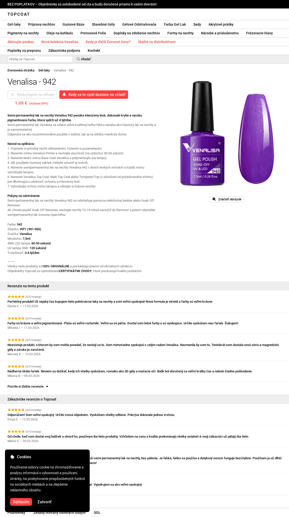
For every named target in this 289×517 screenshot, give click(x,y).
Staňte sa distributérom (156, 42)
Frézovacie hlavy (259, 33)
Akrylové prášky (221, 24)
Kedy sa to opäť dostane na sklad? (94, 94)
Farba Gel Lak (175, 24)
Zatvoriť (44, 502)
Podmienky (16, 513)
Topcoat (18, 14)
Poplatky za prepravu (24, 51)
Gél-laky (14, 24)
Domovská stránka (20, 70)
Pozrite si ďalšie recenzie (28, 386)
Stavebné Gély (103, 24)
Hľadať (83, 59)
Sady (197, 24)
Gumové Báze (73, 24)
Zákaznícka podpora (64, 51)
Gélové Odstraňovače (139, 24)
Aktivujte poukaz (20, 42)
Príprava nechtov (41, 24)
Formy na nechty (180, 33)
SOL (97, 513)
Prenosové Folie (93, 33)
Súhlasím (21, 502)
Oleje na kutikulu (59, 33)
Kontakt (94, 51)
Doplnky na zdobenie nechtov (137, 33)
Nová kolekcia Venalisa (59, 42)
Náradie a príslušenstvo (220, 33)
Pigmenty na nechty (23, 33)
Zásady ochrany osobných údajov (59, 513)
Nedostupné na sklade (32, 94)
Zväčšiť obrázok (226, 199)
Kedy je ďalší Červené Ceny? (108, 42)
